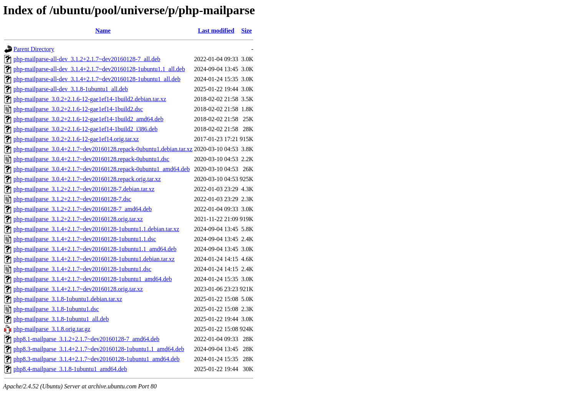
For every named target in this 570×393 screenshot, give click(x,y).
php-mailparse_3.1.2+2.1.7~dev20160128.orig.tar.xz (78, 219)
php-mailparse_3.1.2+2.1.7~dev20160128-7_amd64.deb (82, 209)
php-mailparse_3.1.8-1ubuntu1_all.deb (61, 319)
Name (103, 30)
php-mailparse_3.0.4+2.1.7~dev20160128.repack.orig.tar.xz (87, 179)
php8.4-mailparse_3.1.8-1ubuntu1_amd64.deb (70, 369)
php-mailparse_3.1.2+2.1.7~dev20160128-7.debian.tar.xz (83, 189)
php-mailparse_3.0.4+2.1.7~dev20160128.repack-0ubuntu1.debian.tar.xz (102, 149)
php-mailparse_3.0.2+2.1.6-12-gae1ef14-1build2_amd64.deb (88, 119)
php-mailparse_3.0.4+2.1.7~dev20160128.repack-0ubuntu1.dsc (91, 159)
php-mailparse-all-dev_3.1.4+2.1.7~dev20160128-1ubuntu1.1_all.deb (99, 69)
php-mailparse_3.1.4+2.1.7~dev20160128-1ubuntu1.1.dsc (84, 239)
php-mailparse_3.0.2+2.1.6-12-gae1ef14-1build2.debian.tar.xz (89, 99)
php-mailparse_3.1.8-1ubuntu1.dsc (56, 309)
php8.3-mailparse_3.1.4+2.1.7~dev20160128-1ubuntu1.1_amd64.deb (98, 349)
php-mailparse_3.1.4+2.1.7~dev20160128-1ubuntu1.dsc (82, 269)
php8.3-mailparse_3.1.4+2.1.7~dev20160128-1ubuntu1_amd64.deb (96, 359)
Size (246, 30)
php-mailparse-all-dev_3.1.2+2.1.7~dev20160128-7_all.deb (86, 59)
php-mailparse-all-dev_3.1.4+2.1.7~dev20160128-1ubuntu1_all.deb (96, 79)
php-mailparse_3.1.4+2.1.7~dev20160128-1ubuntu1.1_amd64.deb (95, 249)
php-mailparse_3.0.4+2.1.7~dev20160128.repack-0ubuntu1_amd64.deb (101, 169)
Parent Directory (33, 49)
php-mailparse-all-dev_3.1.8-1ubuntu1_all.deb (70, 89)
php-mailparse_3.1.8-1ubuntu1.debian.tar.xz (67, 299)
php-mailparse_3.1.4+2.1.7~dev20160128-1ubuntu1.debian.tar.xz (94, 259)
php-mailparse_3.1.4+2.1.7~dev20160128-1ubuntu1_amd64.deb (92, 279)
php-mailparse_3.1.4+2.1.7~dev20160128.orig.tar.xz (78, 289)
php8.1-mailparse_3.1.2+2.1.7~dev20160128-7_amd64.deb (86, 339)
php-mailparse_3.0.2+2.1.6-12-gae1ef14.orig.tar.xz (76, 139)
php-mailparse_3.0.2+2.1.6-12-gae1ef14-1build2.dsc (78, 109)
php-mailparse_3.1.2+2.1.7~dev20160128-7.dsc (72, 199)
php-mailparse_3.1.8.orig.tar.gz (51, 329)
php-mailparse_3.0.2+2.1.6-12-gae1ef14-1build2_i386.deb (85, 129)
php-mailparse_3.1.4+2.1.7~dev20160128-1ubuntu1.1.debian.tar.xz (96, 229)
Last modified (216, 30)
